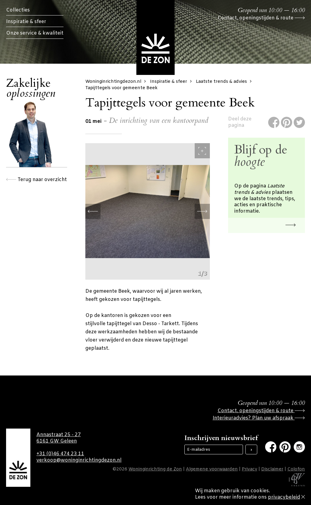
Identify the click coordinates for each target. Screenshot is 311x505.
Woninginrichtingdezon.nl (117, 82)
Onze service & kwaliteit (34, 33)
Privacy (249, 469)
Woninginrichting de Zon (155, 469)
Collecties (18, 10)
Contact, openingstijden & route (261, 18)
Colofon (296, 469)
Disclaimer (272, 469)
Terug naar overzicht (36, 180)
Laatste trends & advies (225, 82)
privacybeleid (284, 497)
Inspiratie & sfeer (26, 22)
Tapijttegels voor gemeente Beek (121, 88)
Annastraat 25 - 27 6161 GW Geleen (58, 438)
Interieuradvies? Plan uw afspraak (259, 418)
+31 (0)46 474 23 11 (60, 454)
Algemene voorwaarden (212, 469)
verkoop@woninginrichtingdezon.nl (78, 460)
